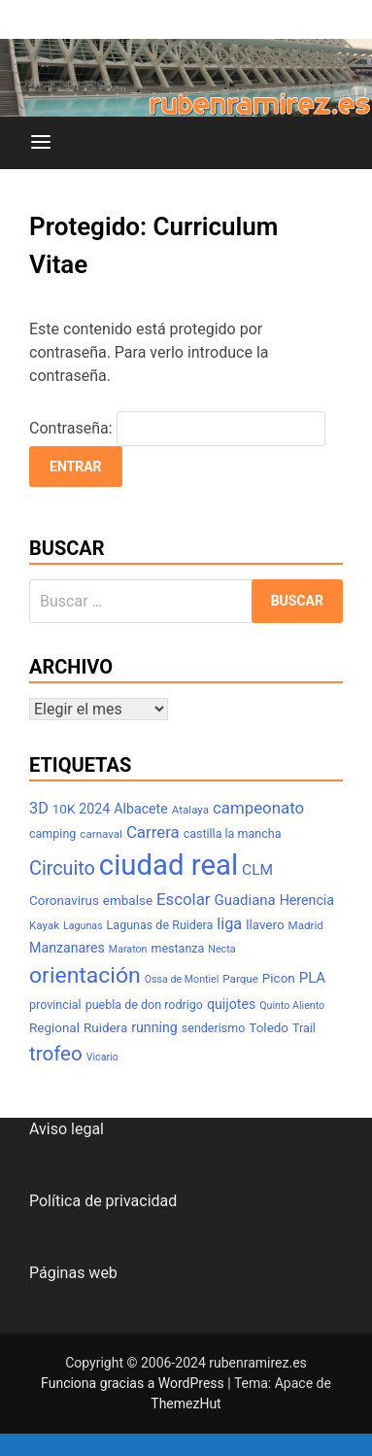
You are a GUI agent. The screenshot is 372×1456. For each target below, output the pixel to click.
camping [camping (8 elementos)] (52, 833)
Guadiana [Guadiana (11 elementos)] (245, 900)
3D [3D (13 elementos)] (39, 808)
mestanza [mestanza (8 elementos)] (177, 948)
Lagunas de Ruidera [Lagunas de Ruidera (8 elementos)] (160, 925)
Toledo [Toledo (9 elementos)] (268, 1028)
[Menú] (41, 143)
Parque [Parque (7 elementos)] (240, 979)
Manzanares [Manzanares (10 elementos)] (67, 947)
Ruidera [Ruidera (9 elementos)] (105, 1028)
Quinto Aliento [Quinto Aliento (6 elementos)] (291, 1005)
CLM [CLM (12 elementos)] (257, 870)
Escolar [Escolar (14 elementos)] (183, 899)
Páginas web (73, 1273)
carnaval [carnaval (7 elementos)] (101, 834)
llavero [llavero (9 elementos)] (265, 925)
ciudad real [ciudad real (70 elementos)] (168, 865)
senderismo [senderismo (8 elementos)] (214, 1028)
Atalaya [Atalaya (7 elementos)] (190, 809)
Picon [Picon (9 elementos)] (278, 978)
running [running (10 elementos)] (154, 1027)
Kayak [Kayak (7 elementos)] (44, 925)
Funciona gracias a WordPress (134, 1383)
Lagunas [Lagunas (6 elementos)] (83, 925)
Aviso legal (66, 1129)
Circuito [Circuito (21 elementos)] (62, 868)
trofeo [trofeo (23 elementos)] (56, 1053)
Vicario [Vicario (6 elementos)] (102, 1057)
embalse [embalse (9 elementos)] (127, 900)
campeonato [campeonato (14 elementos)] (258, 807)
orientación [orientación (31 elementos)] (85, 975)
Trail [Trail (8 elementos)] (304, 1028)
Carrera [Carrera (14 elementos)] (153, 832)
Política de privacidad (103, 1201)
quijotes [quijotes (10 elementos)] (231, 1004)
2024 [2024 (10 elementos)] (94, 808)
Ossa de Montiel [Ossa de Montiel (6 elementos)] (182, 979)
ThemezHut (185, 1403)
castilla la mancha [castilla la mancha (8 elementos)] (233, 833)
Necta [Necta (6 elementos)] (221, 949)
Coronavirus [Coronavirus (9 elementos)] (64, 900)
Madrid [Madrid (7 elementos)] (305, 925)
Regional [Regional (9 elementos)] (54, 1028)
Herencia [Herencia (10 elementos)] (307, 900)
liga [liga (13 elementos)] (229, 924)
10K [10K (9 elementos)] (64, 809)
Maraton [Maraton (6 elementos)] (128, 949)
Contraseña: (177, 428)
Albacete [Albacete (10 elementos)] (141, 808)
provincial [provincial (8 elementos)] (55, 1004)
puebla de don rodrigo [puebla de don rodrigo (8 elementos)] (144, 1004)
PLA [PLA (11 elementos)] (312, 978)
